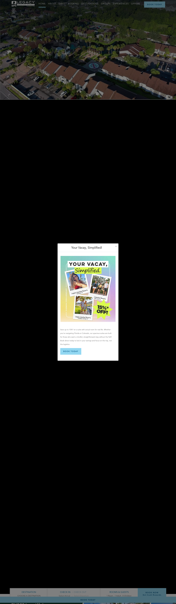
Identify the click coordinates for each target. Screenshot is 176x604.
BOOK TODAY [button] (70, 351)
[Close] (116, 246)
